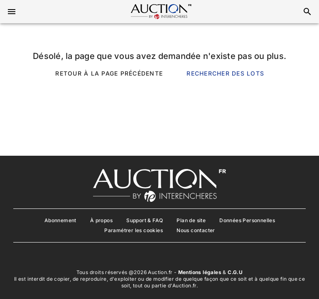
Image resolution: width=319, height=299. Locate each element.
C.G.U (235, 272)
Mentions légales (199, 272)
